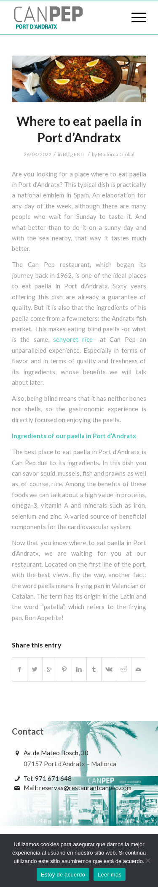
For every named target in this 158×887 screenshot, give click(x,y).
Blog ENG (74, 154)
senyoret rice (73, 339)
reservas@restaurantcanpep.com (85, 787)
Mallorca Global (116, 154)
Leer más (109, 874)
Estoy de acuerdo (63, 874)
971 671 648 (53, 778)
